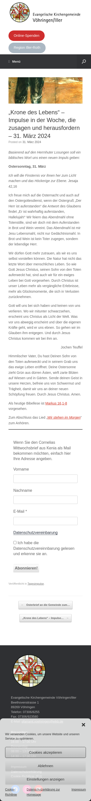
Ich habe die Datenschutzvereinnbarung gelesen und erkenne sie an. (43, 548)
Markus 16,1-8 (56, 403)
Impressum (79, 789)
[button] (83, 724)
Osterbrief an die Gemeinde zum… (45, 605)
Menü (14, 61)
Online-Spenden (26, 36)
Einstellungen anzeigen (45, 779)
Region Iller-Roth (27, 47)
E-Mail (20, 511)
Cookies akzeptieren (45, 752)
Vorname (21, 469)
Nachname (22, 490)
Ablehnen (45, 766)
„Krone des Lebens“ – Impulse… (45, 618)
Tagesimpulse (35, 583)
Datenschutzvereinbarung (35, 533)
